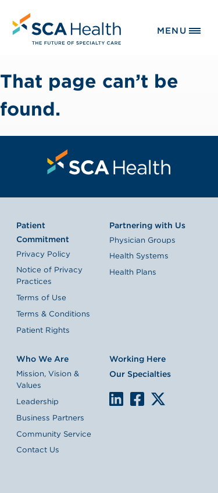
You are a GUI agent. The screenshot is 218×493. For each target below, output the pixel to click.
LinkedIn (116, 397)
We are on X (158, 399)
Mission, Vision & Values (47, 379)
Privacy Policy (43, 253)
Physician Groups (142, 239)
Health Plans (132, 271)
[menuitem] (65, 27)
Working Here (137, 359)
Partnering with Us (147, 225)
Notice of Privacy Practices (49, 275)
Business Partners (50, 417)
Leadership (37, 401)
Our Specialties (140, 374)
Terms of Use (41, 297)
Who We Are (42, 359)
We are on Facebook (137, 399)
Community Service (53, 433)
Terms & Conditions (53, 313)
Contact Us (37, 449)
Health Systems (139, 255)
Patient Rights (43, 329)
